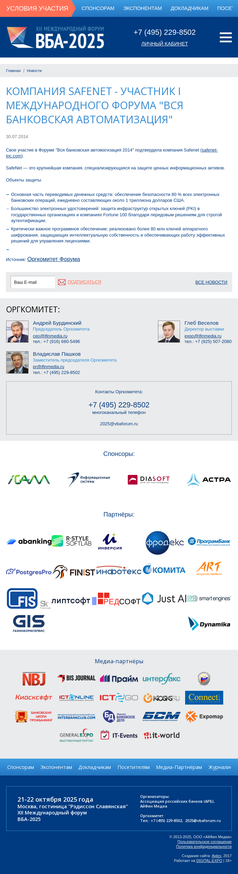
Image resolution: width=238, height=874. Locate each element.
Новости (34, 71)
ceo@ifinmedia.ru (50, 336)
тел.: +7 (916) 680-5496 (56, 341)
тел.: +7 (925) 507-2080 (207, 341)
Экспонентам (142, 8)
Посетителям (133, 766)
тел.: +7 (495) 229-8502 (56, 372)
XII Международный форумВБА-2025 (52, 815)
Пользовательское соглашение (205, 842)
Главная (13, 71)
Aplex (216, 856)
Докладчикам (189, 8)
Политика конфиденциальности (204, 846)
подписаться (84, 281)
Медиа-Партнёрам (179, 766)
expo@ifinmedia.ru (203, 336)
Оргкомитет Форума (53, 259)
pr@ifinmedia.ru (48, 366)
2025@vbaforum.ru (119, 423)
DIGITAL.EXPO (209, 861)
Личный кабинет (164, 43)
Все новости (211, 282)
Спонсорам (98, 8)
